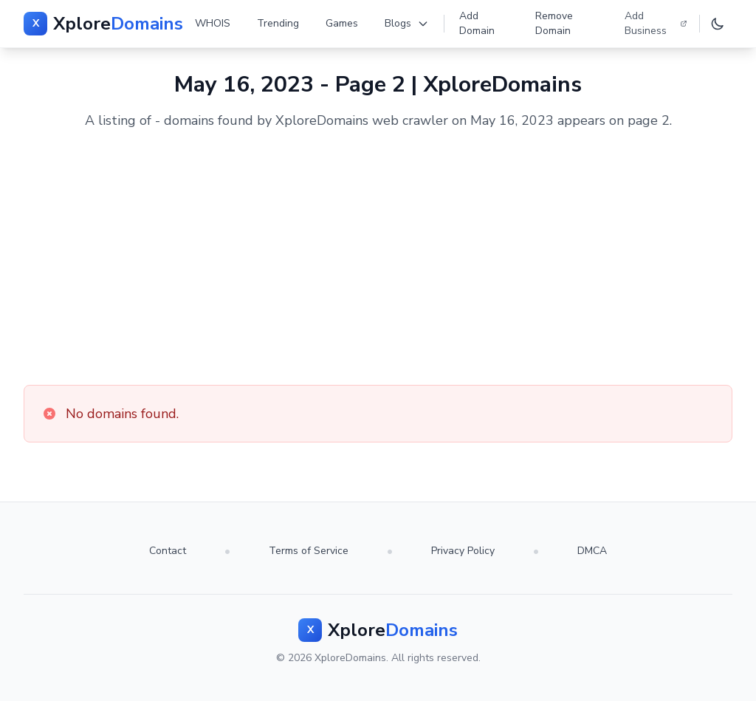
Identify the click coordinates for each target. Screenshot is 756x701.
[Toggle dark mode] (717, 23)
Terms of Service (308, 551)
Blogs (407, 23)
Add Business (656, 23)
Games (342, 23)
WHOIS (212, 23)
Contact (167, 551)
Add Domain (477, 23)
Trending (278, 23)
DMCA (592, 551)
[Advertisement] (378, 257)
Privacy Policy (463, 551)
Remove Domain (554, 23)
